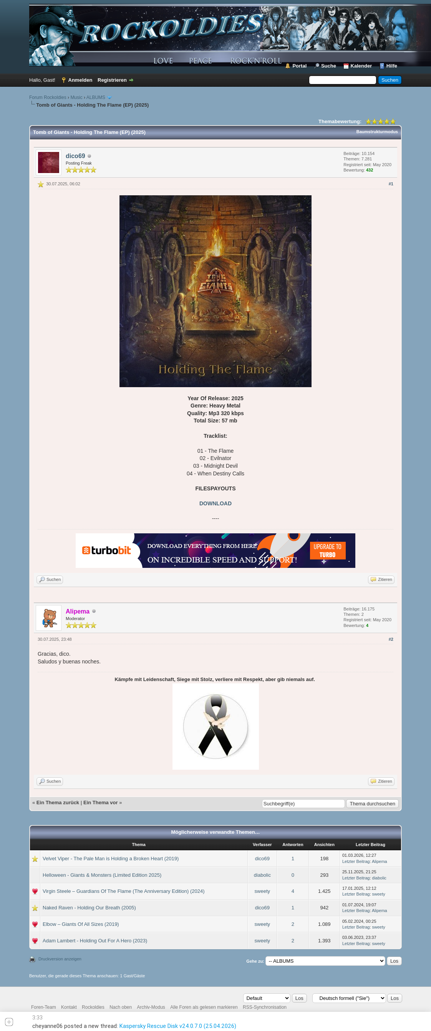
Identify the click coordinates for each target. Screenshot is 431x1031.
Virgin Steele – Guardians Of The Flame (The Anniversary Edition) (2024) (124, 891)
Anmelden (80, 80)
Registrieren (112, 80)
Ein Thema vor (100, 802)
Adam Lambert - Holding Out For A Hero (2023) (95, 941)
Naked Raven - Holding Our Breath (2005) (89, 908)
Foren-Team (43, 1007)
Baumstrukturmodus (377, 131)
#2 (391, 639)
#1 (391, 183)
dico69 (75, 156)
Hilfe (391, 66)
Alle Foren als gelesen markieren (203, 1007)
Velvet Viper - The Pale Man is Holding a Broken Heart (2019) (111, 858)
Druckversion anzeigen (59, 959)
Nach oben (120, 1007)
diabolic (262, 875)
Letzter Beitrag (356, 861)
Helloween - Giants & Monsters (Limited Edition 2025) (102, 875)
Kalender (361, 66)
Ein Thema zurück (57, 802)
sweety (262, 891)
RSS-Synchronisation (265, 1007)
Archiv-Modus (151, 1007)
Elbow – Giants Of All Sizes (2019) (81, 924)
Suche (328, 66)
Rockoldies (93, 1007)
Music (76, 97)
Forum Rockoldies (47, 97)
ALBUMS (95, 97)
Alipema (379, 861)
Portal (299, 66)
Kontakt (69, 1007)
